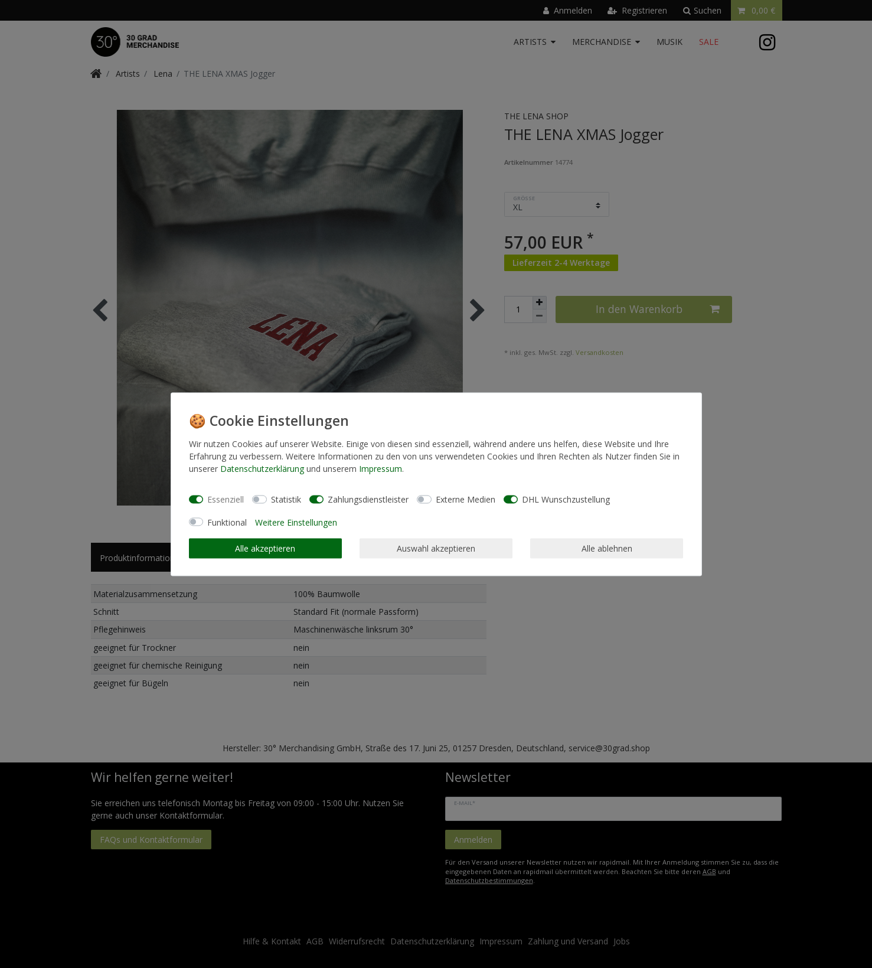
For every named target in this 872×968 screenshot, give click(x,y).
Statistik (286, 499)
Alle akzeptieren (265, 548)
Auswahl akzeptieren (436, 548)
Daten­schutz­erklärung (262, 468)
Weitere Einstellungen (296, 521)
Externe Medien (465, 499)
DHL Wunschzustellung (566, 499)
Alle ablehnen (607, 548)
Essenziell (225, 499)
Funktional (227, 521)
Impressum (380, 468)
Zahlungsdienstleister (368, 499)
